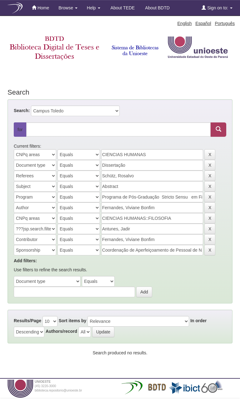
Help (93, 7)
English (185, 23)
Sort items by (73, 320)
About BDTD (157, 7)
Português (225, 23)
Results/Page (27, 320)
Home (40, 7)
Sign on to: (217, 7)
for (20, 129)
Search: (22, 110)
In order (198, 320)
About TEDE (122, 7)
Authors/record (61, 331)
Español (203, 23)
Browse (68, 7)
